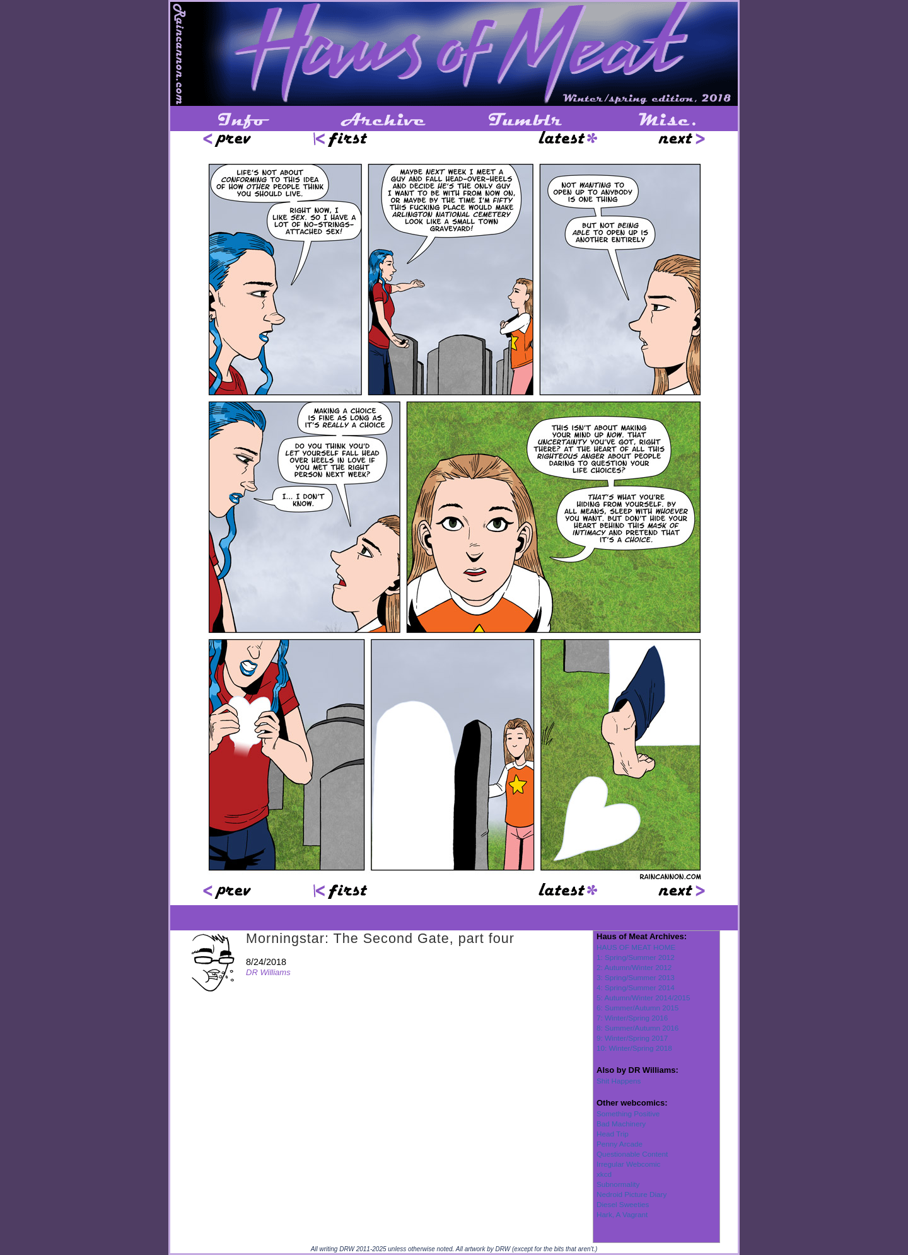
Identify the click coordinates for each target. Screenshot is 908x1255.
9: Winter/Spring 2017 (632, 1038)
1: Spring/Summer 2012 (636, 957)
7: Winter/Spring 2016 (632, 1018)
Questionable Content (632, 1154)
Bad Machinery (621, 1123)
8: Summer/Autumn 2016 (637, 1028)
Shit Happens (619, 1081)
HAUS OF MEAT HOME (636, 947)
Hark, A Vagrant (622, 1214)
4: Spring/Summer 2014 (636, 987)
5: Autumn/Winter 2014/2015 (643, 997)
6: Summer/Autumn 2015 (637, 1007)
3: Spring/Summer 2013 (636, 977)
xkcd (604, 1174)
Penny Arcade (620, 1144)
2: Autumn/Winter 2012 (634, 967)
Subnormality (618, 1184)
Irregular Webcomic (628, 1164)
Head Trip (613, 1134)
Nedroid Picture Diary (631, 1194)
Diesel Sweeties (623, 1204)
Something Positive (628, 1113)
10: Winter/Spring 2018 (634, 1048)
